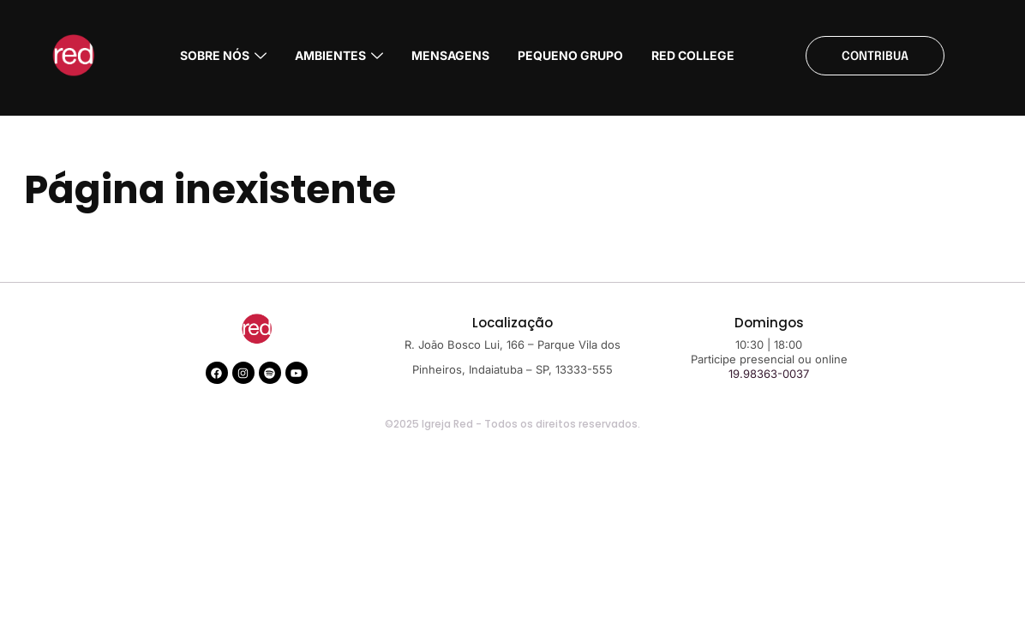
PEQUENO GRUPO (570, 55)
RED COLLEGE (692, 55)
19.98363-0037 (768, 373)
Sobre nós (223, 55)
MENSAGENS (450, 55)
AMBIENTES (339, 55)
